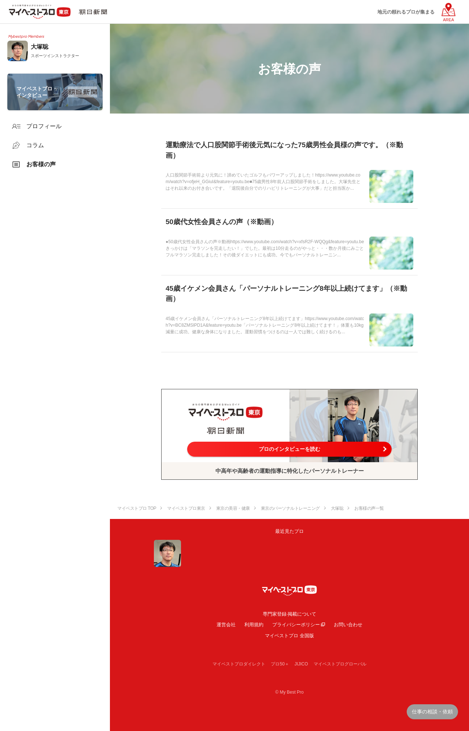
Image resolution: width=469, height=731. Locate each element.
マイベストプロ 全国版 (289, 635)
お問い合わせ (348, 624)
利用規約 (253, 624)
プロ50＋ (280, 664)
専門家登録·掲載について (290, 614)
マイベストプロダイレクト (239, 664)
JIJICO (301, 664)
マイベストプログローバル (340, 664)
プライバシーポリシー (296, 624)
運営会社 (226, 624)
